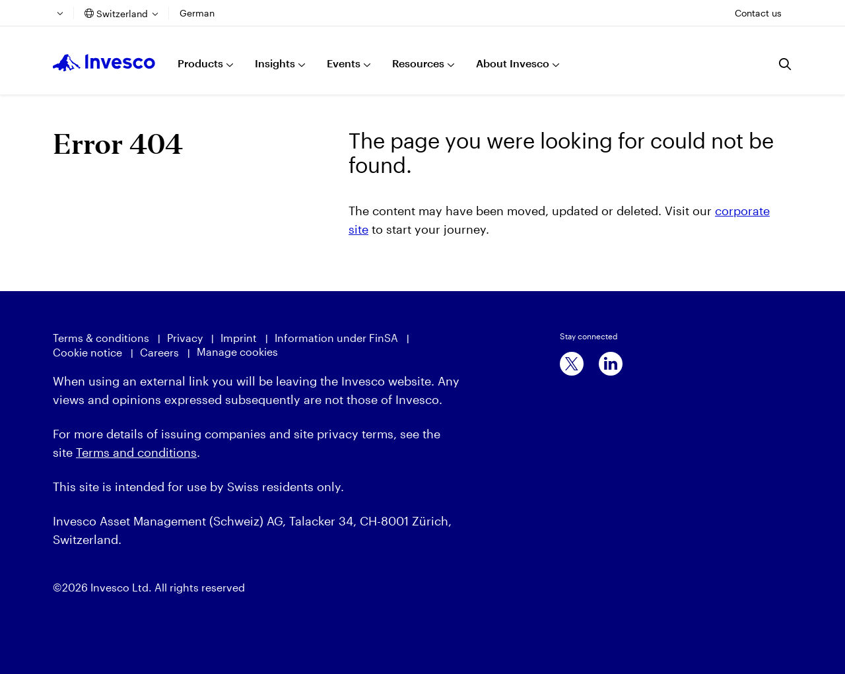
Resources (418, 63)
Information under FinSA (336, 337)
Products (200, 63)
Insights (275, 63)
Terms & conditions (101, 337)
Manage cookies (237, 351)
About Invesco (512, 63)
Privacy (185, 337)
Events (343, 63)
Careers (159, 352)
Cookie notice (87, 352)
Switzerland (122, 13)
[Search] (785, 64)
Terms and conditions (136, 452)
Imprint (238, 337)
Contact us (758, 12)
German (197, 12)
